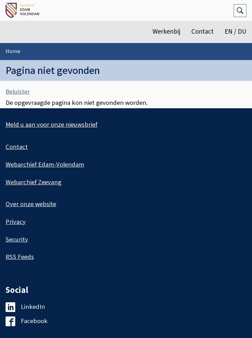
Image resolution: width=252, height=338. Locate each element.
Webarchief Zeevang (33, 182)
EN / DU (235, 31)
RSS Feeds (20, 257)
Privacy (16, 222)
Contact (202, 31)
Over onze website (31, 204)
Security (17, 239)
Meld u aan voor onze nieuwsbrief (51, 124)
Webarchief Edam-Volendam (45, 164)
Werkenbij (166, 31)
